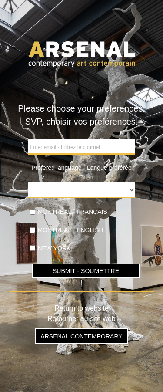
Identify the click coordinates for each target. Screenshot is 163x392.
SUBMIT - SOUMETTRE (86, 270)
